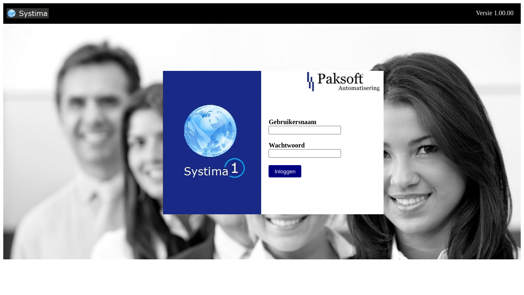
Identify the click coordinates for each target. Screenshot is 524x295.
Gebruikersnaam (292, 121)
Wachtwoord (287, 145)
